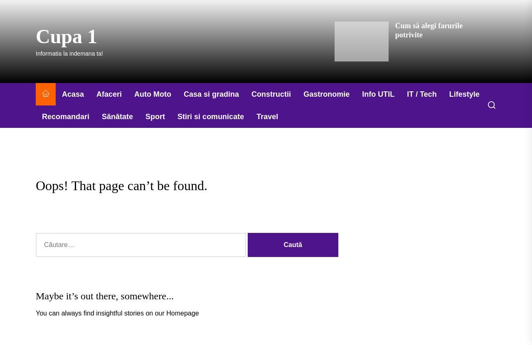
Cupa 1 (66, 36)
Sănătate (117, 117)
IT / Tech (422, 94)
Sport (155, 117)
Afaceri (109, 94)
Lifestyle (464, 94)
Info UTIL (378, 94)
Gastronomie (326, 94)
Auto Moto (152, 94)
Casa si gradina (211, 94)
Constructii (271, 94)
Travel (267, 117)
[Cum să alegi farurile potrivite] (362, 41)
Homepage (182, 313)
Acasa (73, 94)
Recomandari (65, 117)
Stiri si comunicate (210, 117)
